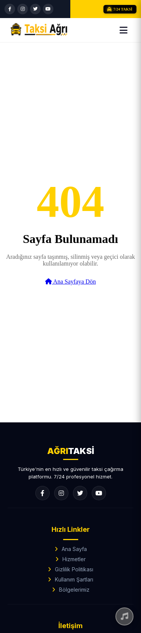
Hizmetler (74, 559)
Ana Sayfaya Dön (70, 281)
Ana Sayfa (74, 549)
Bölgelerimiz (74, 589)
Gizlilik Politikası (74, 569)
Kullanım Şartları (74, 579)
